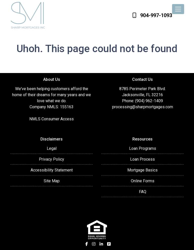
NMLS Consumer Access (51, 119)
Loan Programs (142, 148)
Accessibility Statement (52, 170)
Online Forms (142, 180)
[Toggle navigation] (178, 9)
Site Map (52, 180)
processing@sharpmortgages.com (142, 106)
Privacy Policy (51, 159)
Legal (52, 148)
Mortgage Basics (142, 170)
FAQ (142, 191)
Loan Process (142, 159)
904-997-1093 (152, 15)
